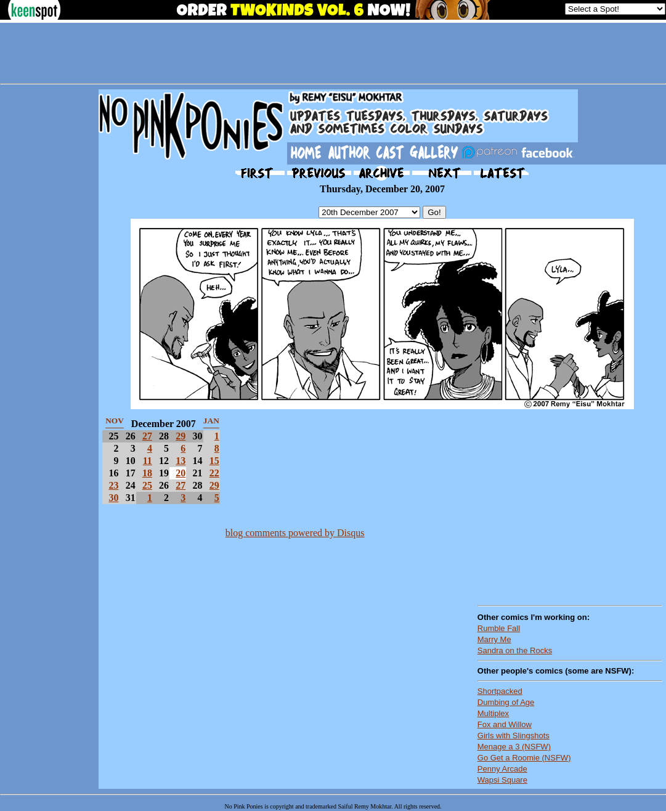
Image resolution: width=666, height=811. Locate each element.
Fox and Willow (504, 724)
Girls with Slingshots (513, 735)
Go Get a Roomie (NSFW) (524, 757)
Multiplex (493, 713)
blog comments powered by (295, 533)
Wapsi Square (502, 780)
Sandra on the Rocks (514, 650)
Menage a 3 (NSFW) (514, 746)
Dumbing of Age (506, 702)
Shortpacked (499, 691)
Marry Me (494, 639)
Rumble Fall (498, 628)
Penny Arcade (502, 768)
